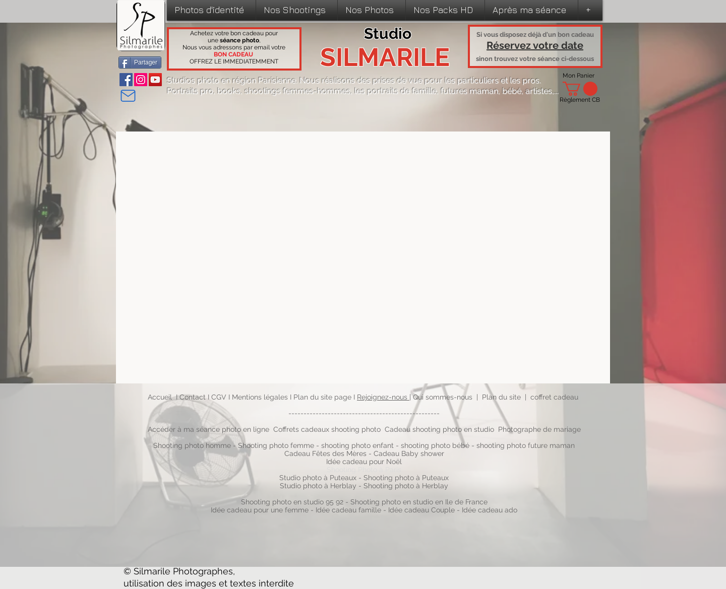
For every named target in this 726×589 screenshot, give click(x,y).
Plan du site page (323, 397)
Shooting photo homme (192, 445)
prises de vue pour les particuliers (436, 80)
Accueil (160, 397)
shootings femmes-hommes (297, 91)
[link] (580, 89)
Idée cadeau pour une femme (260, 510)
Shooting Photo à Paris (364, 470)
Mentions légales (260, 397)
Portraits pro (190, 91)
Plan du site (501, 397)
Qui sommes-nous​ (442, 397)
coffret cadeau (554, 397)
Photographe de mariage (539, 429)
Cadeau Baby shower (409, 453)
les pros (524, 80)
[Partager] (139, 62)
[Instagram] (140, 79)
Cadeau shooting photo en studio (439, 429)
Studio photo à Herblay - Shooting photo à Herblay (365, 486)
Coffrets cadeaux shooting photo (327, 429)
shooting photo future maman (525, 445)
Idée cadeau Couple (421, 510)
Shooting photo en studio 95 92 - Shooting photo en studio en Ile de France (364, 502)
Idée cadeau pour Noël (364, 461)
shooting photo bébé (436, 445)
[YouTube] (155, 79)
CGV (219, 397)
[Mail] (127, 95)
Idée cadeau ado (489, 510)
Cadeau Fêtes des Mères (325, 453)
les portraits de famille (395, 91)
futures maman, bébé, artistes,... (500, 91)
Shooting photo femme (276, 445)
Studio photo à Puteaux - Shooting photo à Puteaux (364, 478)
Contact (193, 397)
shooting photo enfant (357, 445)
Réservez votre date (535, 45)
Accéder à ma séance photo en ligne (208, 429)
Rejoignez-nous (383, 397)
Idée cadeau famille (348, 510)
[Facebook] (126, 79)
